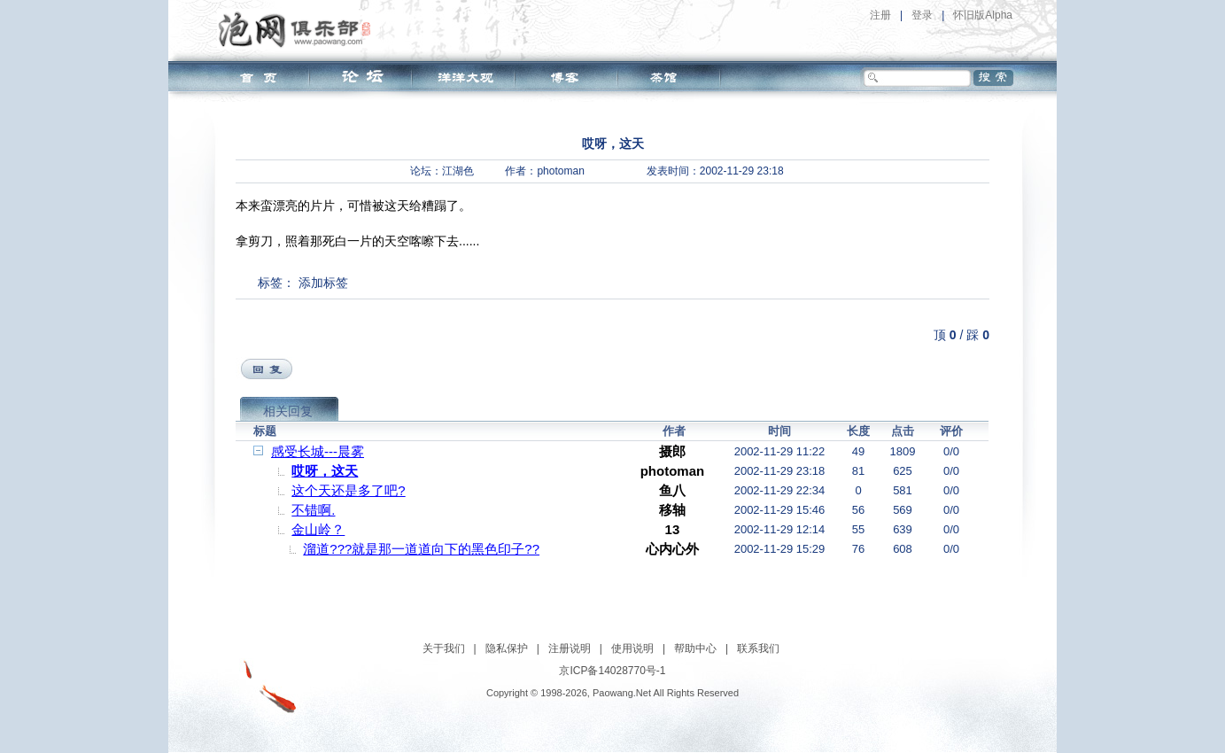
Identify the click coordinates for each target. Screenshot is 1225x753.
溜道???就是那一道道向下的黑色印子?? (421, 548)
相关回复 (288, 411)
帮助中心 (695, 648)
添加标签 (323, 283)
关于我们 (444, 648)
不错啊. (313, 509)
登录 (922, 15)
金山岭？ (318, 529)
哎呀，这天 (324, 470)
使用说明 (632, 648)
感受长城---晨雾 (317, 451)
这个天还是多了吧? (348, 490)
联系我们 (758, 648)
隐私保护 (506, 648)
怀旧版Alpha (982, 15)
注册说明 (569, 648)
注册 (880, 15)
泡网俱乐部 (299, 29)
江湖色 (458, 171)
